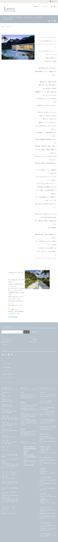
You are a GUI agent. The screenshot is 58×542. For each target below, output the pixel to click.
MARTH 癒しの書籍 (29, 459)
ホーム (3, 26)
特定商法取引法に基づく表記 (9, 369)
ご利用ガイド (19, 17)
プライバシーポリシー (7, 372)
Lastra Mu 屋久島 (38, 17)
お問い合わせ (28, 17)
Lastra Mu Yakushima (13, 317)
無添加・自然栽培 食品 (29, 440)
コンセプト (5, 17)
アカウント (53, 1)
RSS (2, 367)
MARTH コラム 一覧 (7, 362)
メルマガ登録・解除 (7, 19)
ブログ (3, 360)
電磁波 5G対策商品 (28, 448)
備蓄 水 (25, 446)
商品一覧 (11, 17)
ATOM (6, 367)
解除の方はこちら (36, 331)
